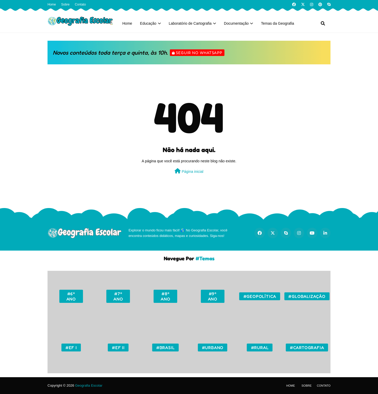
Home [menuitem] (127, 23)
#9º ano (212, 296)
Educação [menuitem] (148, 23)
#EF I (71, 347)
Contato (80, 4)
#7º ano (118, 296)
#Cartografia (307, 347)
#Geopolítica (259, 296)
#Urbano (213, 347)
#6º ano (71, 296)
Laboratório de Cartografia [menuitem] (190, 23)
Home (52, 4)
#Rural (260, 347)
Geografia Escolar (88, 385)
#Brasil (165, 347)
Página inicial (189, 171)
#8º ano (165, 296)
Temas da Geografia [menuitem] (277, 23)
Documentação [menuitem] (236, 23)
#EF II (118, 347)
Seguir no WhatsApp (199, 52)
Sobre (65, 4)
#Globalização (306, 296)
